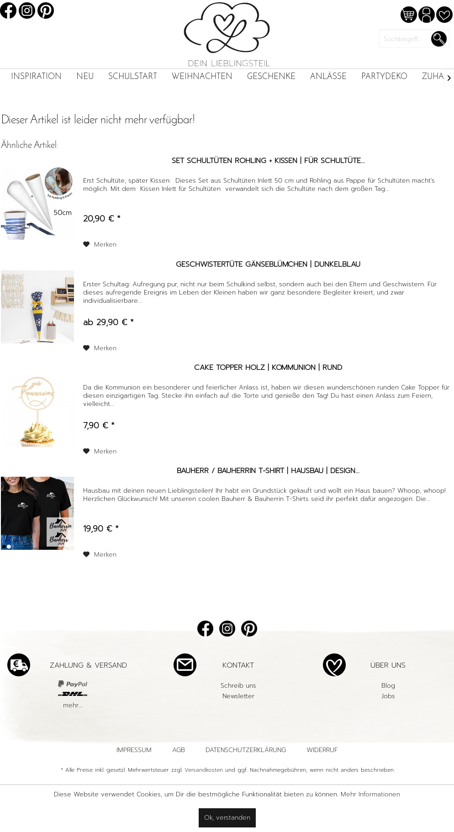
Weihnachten (202, 77)
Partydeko (384, 77)
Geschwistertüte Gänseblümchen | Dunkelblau (268, 265)
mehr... (73, 705)
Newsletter (238, 696)
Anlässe (328, 77)
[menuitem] (36, 77)
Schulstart (132, 77)
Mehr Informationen (370, 794)
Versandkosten (204, 770)
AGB (178, 750)
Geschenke (271, 77)
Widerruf (322, 750)
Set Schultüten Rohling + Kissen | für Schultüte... (268, 161)
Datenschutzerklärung (246, 750)
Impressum (134, 750)
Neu (85, 77)
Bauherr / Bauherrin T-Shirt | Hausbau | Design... (268, 471)
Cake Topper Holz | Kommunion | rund (268, 368)
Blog (388, 685)
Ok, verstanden (227, 817)
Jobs (388, 696)
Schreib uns (238, 685)
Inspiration (36, 77)
